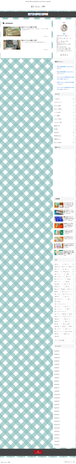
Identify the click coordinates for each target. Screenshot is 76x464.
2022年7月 (56, 407)
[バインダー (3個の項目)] (59, 307)
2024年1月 (56, 381)
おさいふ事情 (64, 106)
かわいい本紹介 (64, 109)
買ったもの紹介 (64, 142)
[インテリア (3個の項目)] (58, 294)
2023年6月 (56, 391)
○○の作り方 (64, 99)
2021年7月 (56, 438)
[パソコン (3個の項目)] (58, 314)
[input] (64, 340)
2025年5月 (56, 351)
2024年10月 (57, 357)
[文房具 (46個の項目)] (57, 267)
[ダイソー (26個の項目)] (59, 269)
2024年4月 (56, 371)
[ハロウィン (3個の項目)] (69, 307)
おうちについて (64, 102)
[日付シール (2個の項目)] (69, 319)
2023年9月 (56, 384)
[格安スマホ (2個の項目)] (68, 334)
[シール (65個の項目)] (69, 264)
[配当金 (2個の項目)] (65, 314)
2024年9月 (56, 361)
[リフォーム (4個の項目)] (59, 282)
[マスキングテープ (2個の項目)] (68, 316)
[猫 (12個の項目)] (70, 274)
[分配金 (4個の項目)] (64, 289)
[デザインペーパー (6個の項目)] (60, 279)
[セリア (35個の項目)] (64, 267)
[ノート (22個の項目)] (69, 269)
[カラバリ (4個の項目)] (70, 289)
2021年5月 (56, 444)
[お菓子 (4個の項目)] (69, 282)
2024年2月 (56, 377)
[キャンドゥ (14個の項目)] (60, 274)
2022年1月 (56, 418)
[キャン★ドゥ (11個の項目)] (59, 277)
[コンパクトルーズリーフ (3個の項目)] (64, 304)
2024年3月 (56, 374)
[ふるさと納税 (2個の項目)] (68, 324)
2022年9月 (56, 401)
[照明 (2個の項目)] (71, 326)
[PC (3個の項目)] (70, 299)
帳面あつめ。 (64, 126)
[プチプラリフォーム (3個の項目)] (68, 294)
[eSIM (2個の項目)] (58, 324)
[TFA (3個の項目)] (70, 309)
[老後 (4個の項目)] (57, 292)
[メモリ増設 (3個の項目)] (64, 302)
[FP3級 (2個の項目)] (58, 334)
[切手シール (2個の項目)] (58, 316)
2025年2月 (56, 354)
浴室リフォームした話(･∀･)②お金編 (65, 82)
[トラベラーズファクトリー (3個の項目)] (64, 312)
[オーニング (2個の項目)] (69, 329)
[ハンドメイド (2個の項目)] (59, 329)
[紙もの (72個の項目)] (59, 264)
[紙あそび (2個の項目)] (59, 319)
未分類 (64, 129)
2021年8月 (56, 434)
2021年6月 (56, 441)
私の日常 (64, 132)
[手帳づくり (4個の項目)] (59, 287)
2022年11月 (57, 394)
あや (64, 33)
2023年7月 (56, 387)
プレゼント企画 (64, 122)
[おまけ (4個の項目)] (57, 289)
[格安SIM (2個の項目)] (58, 326)
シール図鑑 (64, 116)
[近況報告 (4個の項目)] (59, 284)
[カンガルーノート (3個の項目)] (68, 292)
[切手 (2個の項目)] (71, 314)
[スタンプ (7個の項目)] (70, 277)
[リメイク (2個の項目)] (69, 321)
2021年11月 (57, 424)
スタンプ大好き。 (64, 119)
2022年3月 (56, 411)
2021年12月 (57, 421)
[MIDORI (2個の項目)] (64, 336)
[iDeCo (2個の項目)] (65, 326)
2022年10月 (57, 397)
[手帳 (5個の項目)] (70, 279)
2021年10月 (57, 428)
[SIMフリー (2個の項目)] (59, 321)
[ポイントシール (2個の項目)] (59, 331)
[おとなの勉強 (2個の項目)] (69, 331)
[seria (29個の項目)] (71, 267)
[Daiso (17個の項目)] (58, 272)
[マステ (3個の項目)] (69, 297)
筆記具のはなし (64, 136)
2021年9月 (56, 431)
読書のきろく (64, 139)
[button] (73, 340)
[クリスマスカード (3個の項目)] (60, 299)
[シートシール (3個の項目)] (60, 309)
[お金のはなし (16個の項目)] (68, 272)
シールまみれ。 (64, 112)
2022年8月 (56, 404)
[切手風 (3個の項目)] (59, 297)
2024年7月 (56, 367)
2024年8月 (56, 364)
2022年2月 (56, 414)
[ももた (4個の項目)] (69, 287)
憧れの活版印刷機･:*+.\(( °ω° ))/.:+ (65, 66)
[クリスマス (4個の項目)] (69, 284)
